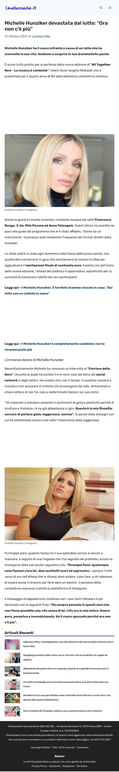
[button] (101, 7)
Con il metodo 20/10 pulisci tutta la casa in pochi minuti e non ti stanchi (62, 710)
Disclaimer (55, 766)
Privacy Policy (39, 766)
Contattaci (82, 747)
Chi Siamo (82, 766)
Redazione (68, 766)
